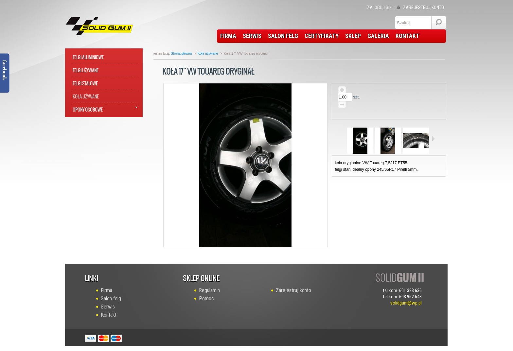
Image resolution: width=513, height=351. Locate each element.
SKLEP (353, 35)
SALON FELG (283, 35)
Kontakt (108, 315)
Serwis (108, 307)
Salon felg (111, 298)
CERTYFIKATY (322, 35)
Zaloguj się (379, 7)
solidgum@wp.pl (406, 303)
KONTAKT (407, 35)
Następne (433, 139)
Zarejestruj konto (423, 7)
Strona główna (181, 53)
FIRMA (228, 35)
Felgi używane (85, 69)
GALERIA (378, 35)
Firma (106, 290)
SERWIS (252, 35)
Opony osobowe (88, 108)
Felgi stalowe (85, 82)
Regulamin (209, 290)
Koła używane (86, 95)
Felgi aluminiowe (88, 56)
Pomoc (206, 298)
